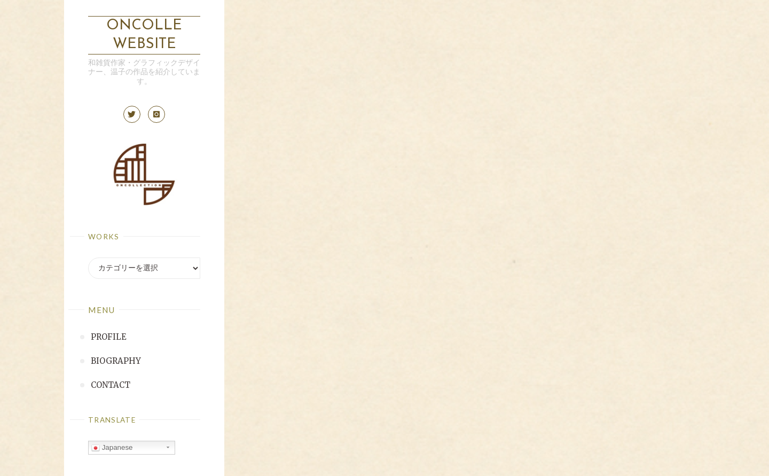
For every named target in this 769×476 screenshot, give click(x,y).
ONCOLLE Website (144, 35)
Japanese (112, 447)
